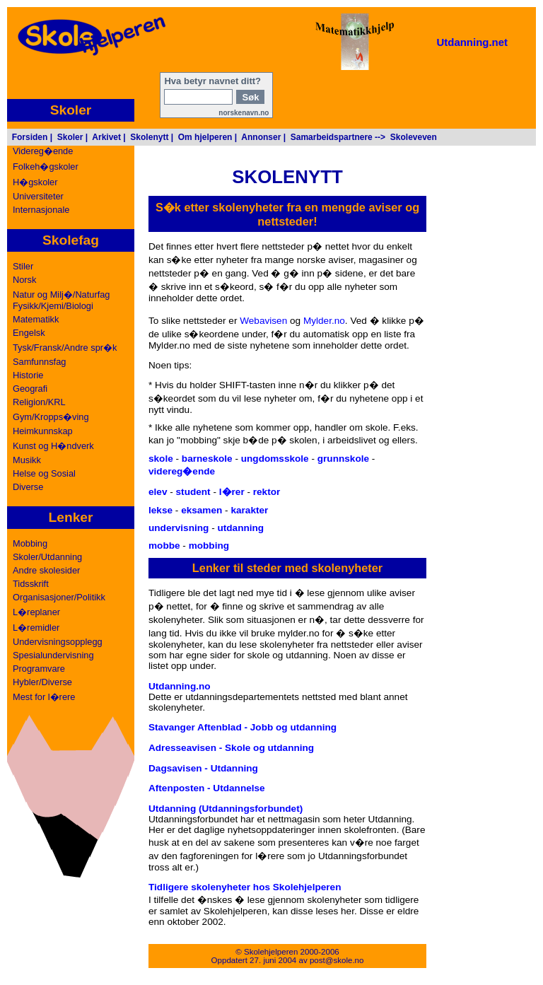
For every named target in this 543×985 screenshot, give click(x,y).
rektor (267, 491)
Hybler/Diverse (42, 682)
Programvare (39, 668)
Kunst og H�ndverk (53, 446)
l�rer (232, 491)
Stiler (23, 266)
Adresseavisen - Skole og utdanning (231, 747)
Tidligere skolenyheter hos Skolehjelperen (244, 887)
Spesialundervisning (53, 655)
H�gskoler (35, 182)
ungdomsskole (275, 458)
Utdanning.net (472, 42)
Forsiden (30, 137)
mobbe (164, 545)
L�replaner (36, 612)
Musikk (27, 460)
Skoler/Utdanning (47, 557)
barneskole (207, 458)
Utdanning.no (179, 686)
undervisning (178, 528)
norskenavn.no (243, 113)
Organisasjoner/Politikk (59, 597)
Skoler (70, 137)
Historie (28, 375)
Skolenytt (149, 137)
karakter (249, 510)
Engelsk (29, 332)
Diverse (28, 487)
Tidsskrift (31, 583)
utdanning (240, 528)
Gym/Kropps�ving (51, 417)
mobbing (209, 545)
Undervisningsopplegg (58, 641)
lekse (160, 510)
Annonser (261, 137)
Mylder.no (324, 320)
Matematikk (36, 319)
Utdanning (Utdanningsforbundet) (225, 808)
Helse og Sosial (44, 473)
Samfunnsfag (39, 361)
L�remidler (36, 627)
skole (160, 458)
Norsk (24, 279)
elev (157, 491)
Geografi (30, 388)
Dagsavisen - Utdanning (203, 768)
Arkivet (106, 137)
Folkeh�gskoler (45, 166)
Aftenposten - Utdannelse (206, 788)
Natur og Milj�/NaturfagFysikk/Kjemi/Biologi (61, 300)
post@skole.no (337, 960)
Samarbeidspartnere (332, 137)
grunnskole (343, 458)
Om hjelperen (205, 137)
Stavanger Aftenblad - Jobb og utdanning (242, 727)
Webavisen (263, 320)
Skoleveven (413, 137)
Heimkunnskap (43, 431)
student (193, 491)
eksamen (201, 510)
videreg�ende (181, 471)
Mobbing (30, 543)
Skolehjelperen (271, 952)
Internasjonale (41, 209)
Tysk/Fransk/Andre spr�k (65, 347)
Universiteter (38, 196)
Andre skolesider (46, 570)
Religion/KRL (39, 402)
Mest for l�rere (44, 697)
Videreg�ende (43, 151)
